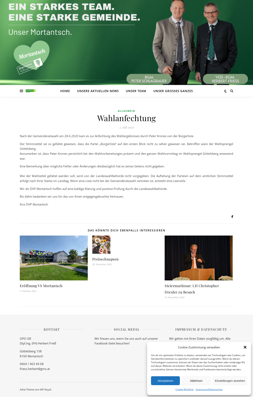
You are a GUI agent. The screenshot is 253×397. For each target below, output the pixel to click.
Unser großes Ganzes (173, 91)
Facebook (101, 343)
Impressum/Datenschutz (209, 389)
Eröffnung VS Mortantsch (41, 285)
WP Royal (45, 389)
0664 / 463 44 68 (32, 364)
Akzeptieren (165, 380)
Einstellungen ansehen (230, 380)
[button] (245, 347)
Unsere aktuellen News (98, 91)
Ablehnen (196, 380)
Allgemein (126, 111)
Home (65, 91)
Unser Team (136, 91)
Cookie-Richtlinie (185, 389)
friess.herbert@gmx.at (35, 369)
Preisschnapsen (105, 259)
